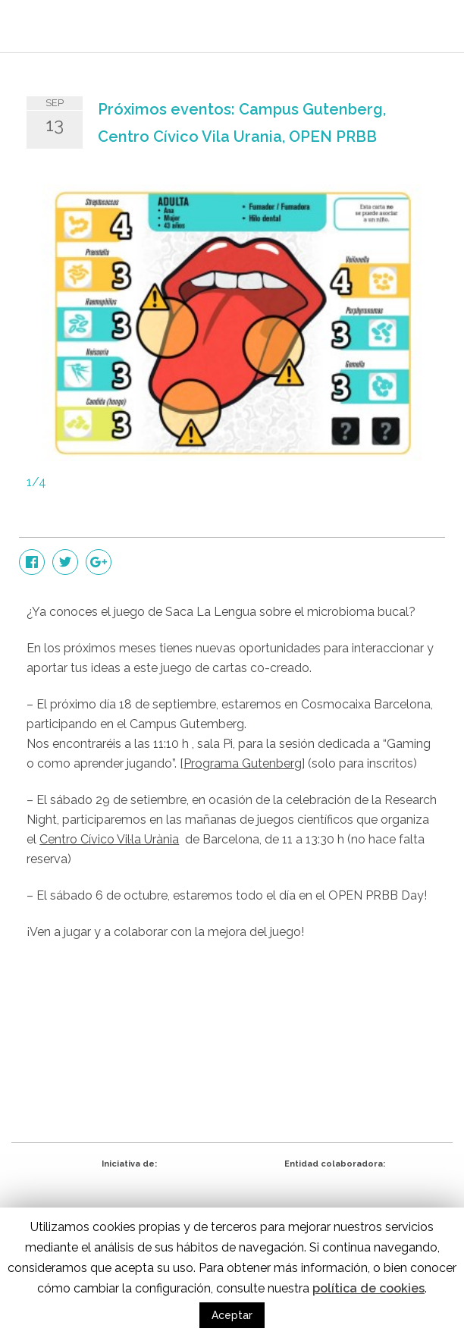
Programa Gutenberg (242, 763)
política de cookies (368, 1288)
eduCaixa (334, 1200)
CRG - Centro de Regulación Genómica (129, 1200)
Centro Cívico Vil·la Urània (109, 839)
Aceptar (232, 1315)
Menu (429, 30)
